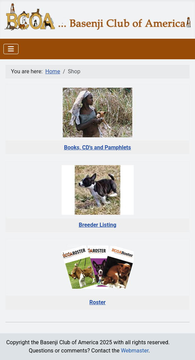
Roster (97, 302)
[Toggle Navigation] (11, 49)
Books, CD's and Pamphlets (97, 147)
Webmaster (135, 350)
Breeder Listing (98, 225)
